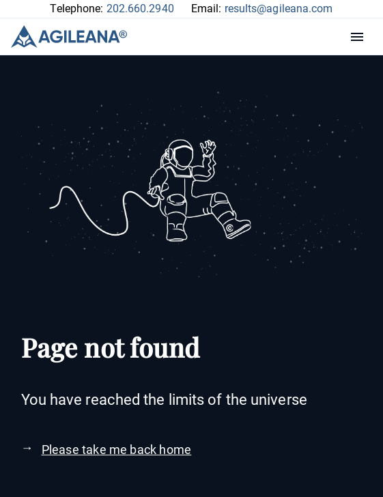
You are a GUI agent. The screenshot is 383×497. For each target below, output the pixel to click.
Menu (360, 36)
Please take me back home (117, 449)
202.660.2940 (140, 8)
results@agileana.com (279, 8)
